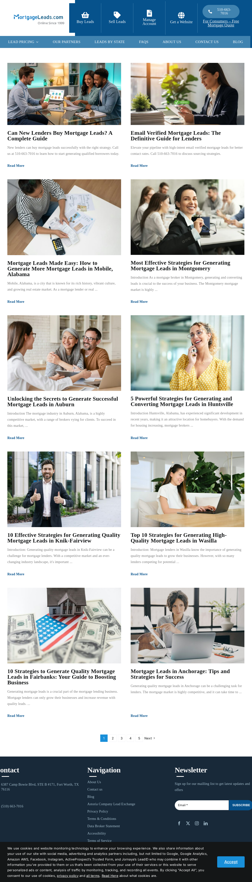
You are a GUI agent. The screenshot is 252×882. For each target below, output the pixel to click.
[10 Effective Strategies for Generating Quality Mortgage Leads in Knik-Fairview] (64, 489)
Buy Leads (85, 22)
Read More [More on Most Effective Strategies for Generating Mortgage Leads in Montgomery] (139, 302)
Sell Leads (117, 22)
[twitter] (188, 823)
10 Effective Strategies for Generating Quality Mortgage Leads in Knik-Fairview (63, 538)
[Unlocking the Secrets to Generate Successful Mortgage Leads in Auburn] (64, 353)
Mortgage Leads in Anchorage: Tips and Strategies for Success (180, 674)
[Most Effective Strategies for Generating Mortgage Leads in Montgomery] (187, 217)
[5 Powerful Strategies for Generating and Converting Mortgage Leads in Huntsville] (187, 353)
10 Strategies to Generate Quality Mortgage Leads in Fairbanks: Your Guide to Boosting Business (61, 677)
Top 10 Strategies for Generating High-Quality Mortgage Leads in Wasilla (179, 538)
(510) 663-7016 (12, 806)
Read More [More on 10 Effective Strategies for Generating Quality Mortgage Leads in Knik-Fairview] (15, 574)
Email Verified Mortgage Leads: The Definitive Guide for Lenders (176, 136)
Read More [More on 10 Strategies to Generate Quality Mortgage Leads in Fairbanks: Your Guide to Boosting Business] (15, 716)
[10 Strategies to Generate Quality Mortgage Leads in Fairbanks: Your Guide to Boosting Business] (64, 625)
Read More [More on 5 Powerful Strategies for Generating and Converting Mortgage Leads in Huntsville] (139, 438)
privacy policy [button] (67, 876)
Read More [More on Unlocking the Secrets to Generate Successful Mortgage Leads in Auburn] (15, 438)
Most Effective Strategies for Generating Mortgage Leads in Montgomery (180, 265)
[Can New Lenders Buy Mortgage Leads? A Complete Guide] (64, 94)
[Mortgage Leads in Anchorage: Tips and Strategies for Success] (187, 625)
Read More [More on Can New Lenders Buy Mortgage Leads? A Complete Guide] (15, 166)
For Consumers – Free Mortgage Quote (221, 23)
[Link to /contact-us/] (117, 15)
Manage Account (149, 22)
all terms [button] (93, 876)
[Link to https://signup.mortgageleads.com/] (85, 15)
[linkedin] (206, 823)
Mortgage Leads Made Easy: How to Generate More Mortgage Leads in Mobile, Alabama (60, 268)
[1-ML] (38, 13)
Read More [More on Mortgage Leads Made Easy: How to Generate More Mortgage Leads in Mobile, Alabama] (15, 302)
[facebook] (179, 823)
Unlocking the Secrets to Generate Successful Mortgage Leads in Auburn (62, 401)
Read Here (110, 876)
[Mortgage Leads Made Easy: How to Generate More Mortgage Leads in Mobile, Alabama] (64, 217)
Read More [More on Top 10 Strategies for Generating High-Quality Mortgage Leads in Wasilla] (139, 574)
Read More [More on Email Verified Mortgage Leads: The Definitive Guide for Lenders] (139, 166)
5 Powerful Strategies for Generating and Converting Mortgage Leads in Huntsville (182, 401)
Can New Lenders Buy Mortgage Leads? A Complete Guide (59, 136)
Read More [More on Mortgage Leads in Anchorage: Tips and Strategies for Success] (139, 716)
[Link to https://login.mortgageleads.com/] (149, 13)
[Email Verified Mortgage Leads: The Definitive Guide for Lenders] (187, 94)
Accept (231, 861)
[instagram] (197, 823)
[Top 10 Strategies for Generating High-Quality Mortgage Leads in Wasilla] (187, 489)
